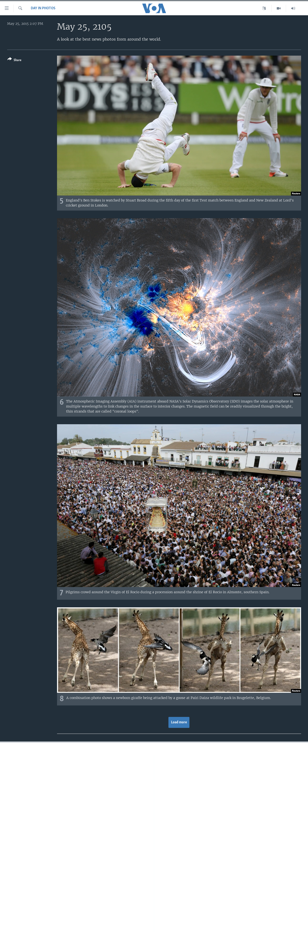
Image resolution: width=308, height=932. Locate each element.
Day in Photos (43, 8)
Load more (179, 722)
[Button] (14, 60)
